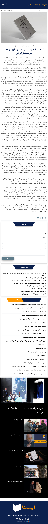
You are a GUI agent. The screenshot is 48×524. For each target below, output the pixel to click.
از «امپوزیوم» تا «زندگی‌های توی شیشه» (36, 352)
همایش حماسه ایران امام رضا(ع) (15, 481)
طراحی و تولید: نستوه (23, 521)
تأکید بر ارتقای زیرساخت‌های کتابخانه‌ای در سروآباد (34, 315)
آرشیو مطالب (37, 515)
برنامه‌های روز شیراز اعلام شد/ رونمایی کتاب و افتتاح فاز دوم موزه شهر (29, 366)
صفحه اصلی (44, 10)
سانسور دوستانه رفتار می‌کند (16, 435)
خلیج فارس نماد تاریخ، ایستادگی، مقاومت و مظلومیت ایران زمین (30, 308)
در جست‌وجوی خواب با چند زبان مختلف (36, 359)
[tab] (31, 300)
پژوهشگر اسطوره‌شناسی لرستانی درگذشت (34, 286)
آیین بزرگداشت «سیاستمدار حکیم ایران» (25, 410)
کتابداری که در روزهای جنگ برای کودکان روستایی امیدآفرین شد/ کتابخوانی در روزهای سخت (23, 274)
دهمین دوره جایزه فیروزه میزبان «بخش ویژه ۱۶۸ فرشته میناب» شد (29, 374)
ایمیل (44, 241)
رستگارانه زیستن (42, 345)
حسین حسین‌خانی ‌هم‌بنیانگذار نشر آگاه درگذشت (34, 363)
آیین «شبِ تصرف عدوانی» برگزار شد (37, 323)
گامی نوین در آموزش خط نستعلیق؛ (24, 46)
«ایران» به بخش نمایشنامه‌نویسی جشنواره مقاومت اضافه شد (31, 370)
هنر (39, 10)
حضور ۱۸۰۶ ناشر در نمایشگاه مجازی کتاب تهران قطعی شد (32, 319)
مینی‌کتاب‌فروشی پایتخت (17, 466)
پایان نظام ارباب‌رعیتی (41, 348)
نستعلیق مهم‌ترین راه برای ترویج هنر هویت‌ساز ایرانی (24, 51)
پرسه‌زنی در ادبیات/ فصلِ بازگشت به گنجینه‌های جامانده (30, 278)
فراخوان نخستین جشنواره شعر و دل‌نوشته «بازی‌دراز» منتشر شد (29, 283)
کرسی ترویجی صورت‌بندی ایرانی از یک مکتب (35, 326)
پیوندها (20, 515)
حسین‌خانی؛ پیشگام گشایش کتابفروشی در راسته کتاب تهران (31, 312)
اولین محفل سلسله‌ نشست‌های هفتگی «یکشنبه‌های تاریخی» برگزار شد (29, 304)
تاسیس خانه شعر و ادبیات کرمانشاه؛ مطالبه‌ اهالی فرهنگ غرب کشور (28, 281)
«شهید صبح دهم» (41, 356)
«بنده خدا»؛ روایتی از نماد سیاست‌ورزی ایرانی (33, 294)
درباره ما (25, 515)
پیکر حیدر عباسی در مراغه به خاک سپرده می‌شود (32, 291)
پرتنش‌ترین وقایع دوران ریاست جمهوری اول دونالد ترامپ (32, 330)
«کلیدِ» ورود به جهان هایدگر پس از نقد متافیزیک (34, 334)
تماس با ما (30, 515)
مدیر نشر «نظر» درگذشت (38, 289)
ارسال (7, 258)
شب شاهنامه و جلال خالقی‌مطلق (15, 451)
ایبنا (37, 6)
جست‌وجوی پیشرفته (12, 515)
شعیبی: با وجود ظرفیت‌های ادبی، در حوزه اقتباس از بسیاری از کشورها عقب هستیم (26, 341)
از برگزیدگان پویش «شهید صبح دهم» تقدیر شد (34, 337)
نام (45, 234)
